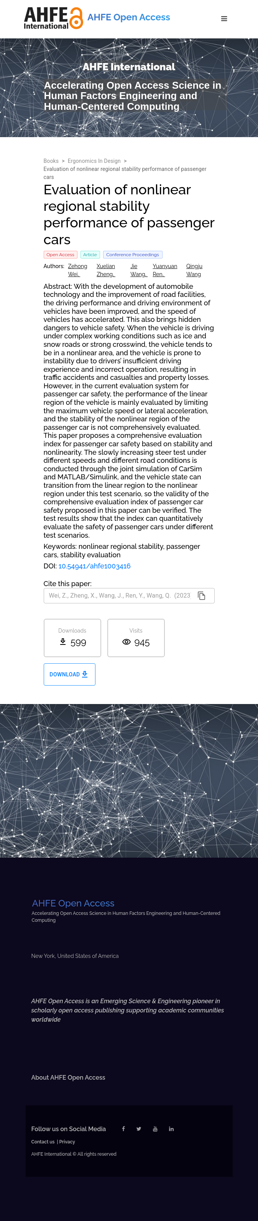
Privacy (67, 1142)
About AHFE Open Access (68, 1077)
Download (69, 675)
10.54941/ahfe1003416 (95, 566)
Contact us (43, 1142)
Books (51, 161)
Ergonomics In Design (94, 161)
